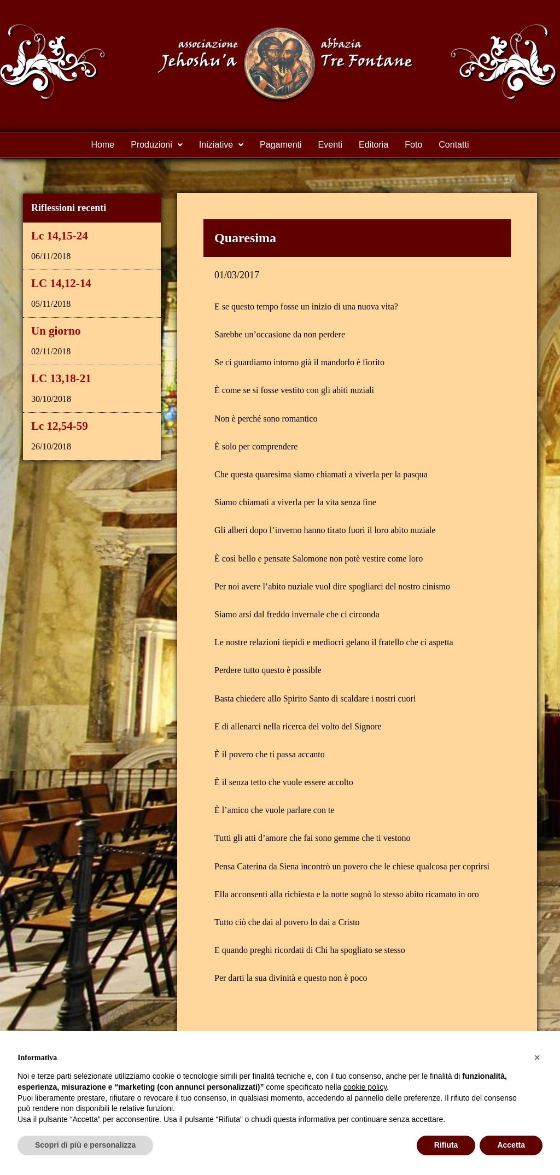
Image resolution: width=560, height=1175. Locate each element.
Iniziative (221, 144)
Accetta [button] (511, 1145)
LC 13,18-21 (61, 378)
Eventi (330, 144)
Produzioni (157, 144)
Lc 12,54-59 (59, 425)
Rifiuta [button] (446, 1145)
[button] (156, 144)
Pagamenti (281, 144)
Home (103, 144)
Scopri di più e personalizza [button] (85, 1145)
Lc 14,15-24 (59, 235)
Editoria (373, 144)
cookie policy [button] (365, 1087)
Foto (413, 144)
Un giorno (55, 330)
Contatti (454, 144)
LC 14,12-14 (61, 283)
